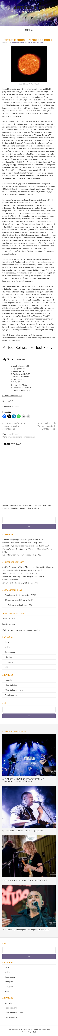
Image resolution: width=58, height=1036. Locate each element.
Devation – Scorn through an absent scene (13, 426)
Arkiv (7, 667)
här (39, 630)
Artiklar (7, 647)
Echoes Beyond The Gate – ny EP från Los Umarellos (24, 549)
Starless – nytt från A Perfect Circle (16, 543)
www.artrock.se (8, 618)
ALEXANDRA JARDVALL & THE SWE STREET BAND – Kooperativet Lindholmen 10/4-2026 (24, 780)
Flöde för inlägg (11, 685)
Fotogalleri (9, 662)
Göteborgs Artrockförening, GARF (19, 600)
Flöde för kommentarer (14, 690)
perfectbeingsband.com (12, 396)
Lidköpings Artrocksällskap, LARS (18, 605)
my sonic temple (15, 437)
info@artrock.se (8, 624)
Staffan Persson (9, 567)
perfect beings (29, 437)
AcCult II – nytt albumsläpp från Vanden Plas (20, 546)
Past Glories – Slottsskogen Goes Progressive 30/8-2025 (25, 930)
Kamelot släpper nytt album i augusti (17, 540)
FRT (34, 1032)
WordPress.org (11, 695)
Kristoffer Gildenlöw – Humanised (16, 555)
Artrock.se (29, 7)
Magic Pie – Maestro (29, 583)
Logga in (8, 680)
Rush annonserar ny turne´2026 (29, 570)
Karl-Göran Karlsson (19, 42)
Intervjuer (9, 657)
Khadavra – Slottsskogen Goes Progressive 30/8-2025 (24, 880)
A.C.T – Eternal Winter (28, 573)
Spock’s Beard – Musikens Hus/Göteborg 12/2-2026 (23, 831)
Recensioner (17, 434)
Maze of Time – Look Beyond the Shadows (36, 567)
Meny (30, 30)
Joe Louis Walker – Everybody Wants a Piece (46, 426)
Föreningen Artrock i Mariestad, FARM (20, 595)
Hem (7, 642)
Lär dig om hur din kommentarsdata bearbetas (21, 508)
